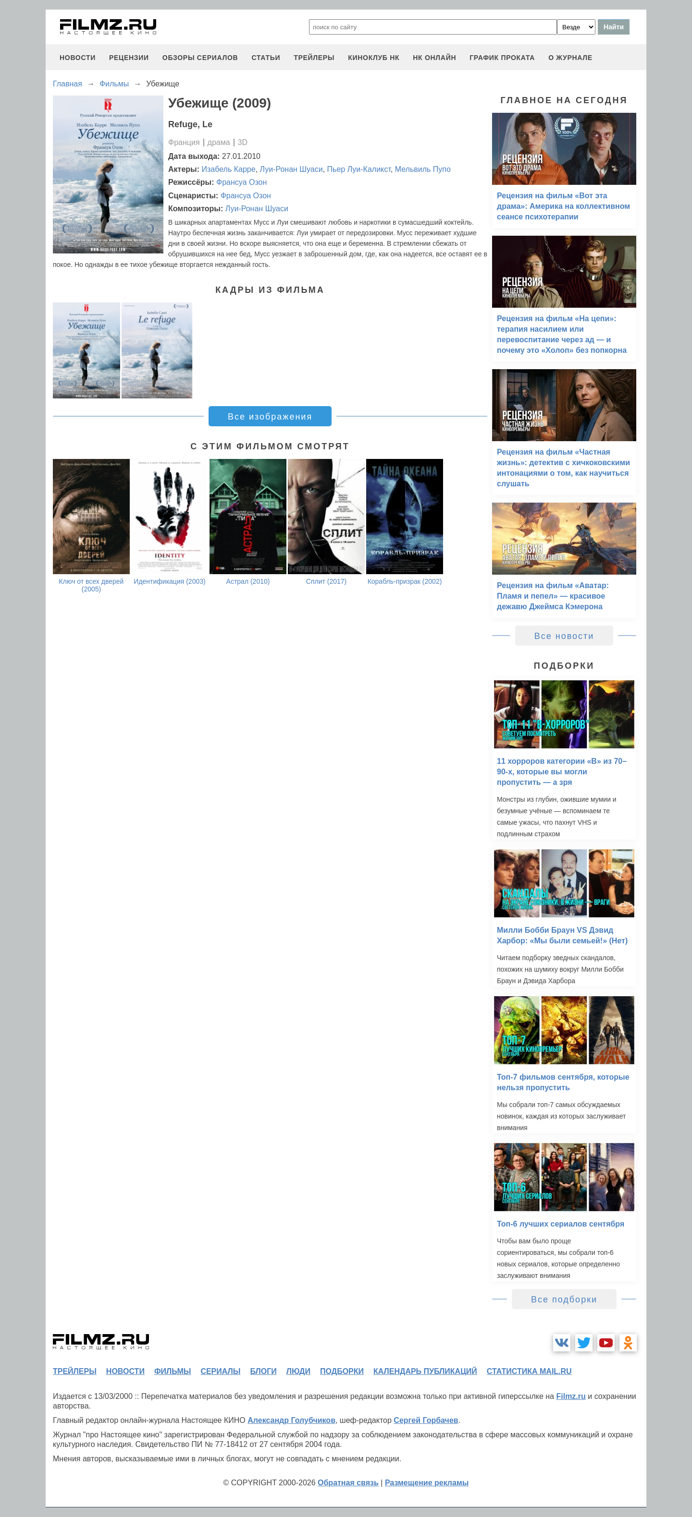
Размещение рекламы (427, 1483)
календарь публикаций (425, 1371)
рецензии (129, 57)
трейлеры (314, 57)
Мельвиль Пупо (423, 169)
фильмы (172, 1371)
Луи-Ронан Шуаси (291, 169)
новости (78, 57)
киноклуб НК (373, 57)
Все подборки (564, 1299)
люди (298, 1371)
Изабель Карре (229, 169)
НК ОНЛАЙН (434, 57)
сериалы (220, 1371)
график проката (502, 57)
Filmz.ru (570, 1396)
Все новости (564, 636)
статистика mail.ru (529, 1371)
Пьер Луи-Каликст (359, 169)
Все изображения (270, 416)
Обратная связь (348, 1483)
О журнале (570, 57)
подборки (342, 1371)
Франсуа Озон (241, 182)
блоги (263, 1371)
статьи (265, 57)
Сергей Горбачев (426, 1420)
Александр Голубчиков (291, 1420)
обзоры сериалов (200, 57)
